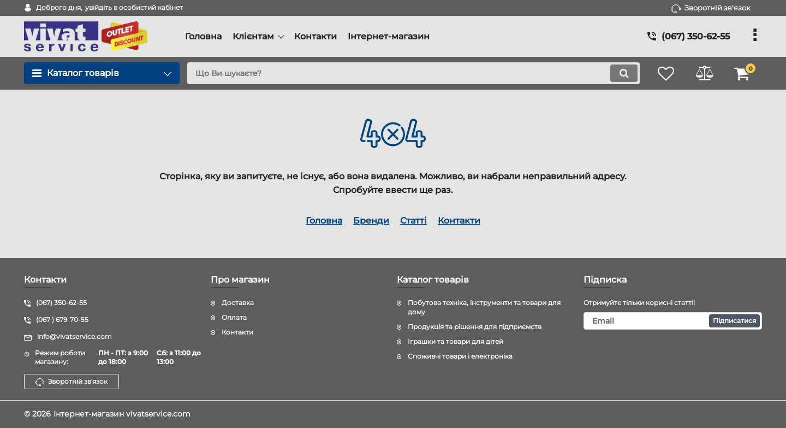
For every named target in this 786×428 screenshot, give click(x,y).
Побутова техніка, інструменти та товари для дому (484, 307)
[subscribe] (673, 321)
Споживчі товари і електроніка (460, 356)
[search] (413, 73)
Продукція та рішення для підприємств (474, 327)
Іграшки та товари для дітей (455, 341)
